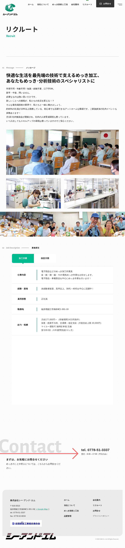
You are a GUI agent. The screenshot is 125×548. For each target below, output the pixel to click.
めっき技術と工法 (60, 4)
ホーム (31, 4)
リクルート (87, 4)
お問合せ (96, 511)
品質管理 (67, 516)
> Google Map (42, 509)
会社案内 (75, 4)
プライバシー (101, 516)
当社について (43, 4)
